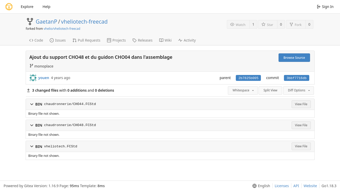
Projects (116, 40)
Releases (142, 40)
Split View (270, 90)
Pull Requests (86, 40)
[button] (31, 104)
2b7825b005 (248, 78)
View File (301, 104)
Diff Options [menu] (299, 90)
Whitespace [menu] (244, 90)
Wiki (165, 40)
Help (46, 6)
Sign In (325, 6)
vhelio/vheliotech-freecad (62, 28)
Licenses (282, 185)
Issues (58, 40)
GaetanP (46, 21)
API (296, 185)
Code (36, 40)
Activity (187, 40)
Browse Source (294, 57)
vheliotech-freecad (84, 21)
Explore (27, 6)
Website (310, 185)
